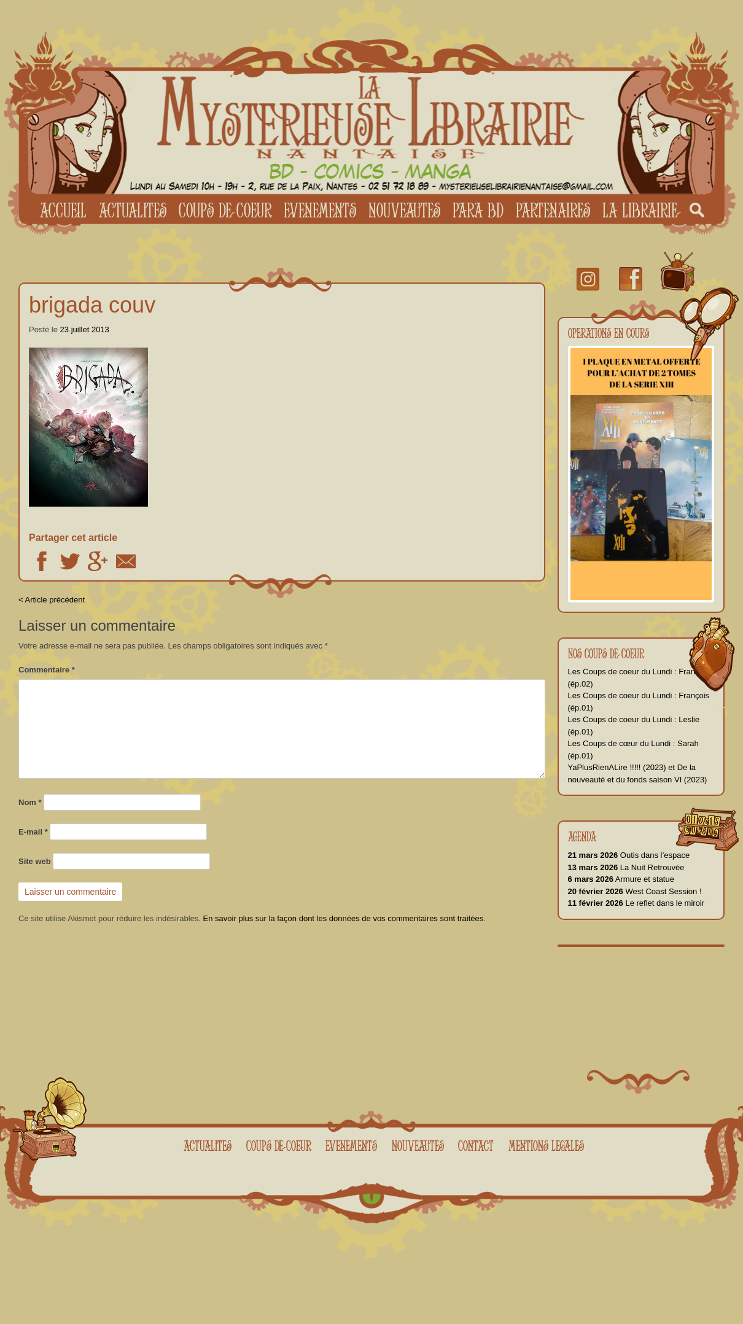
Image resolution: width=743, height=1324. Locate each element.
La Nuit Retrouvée (626, 867)
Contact (476, 1145)
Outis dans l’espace (629, 855)
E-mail (33, 831)
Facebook (42, 561)
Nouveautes (404, 210)
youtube (677, 272)
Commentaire (46, 669)
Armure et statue (621, 879)
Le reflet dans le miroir (636, 903)
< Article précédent (51, 599)
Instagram (588, 279)
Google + (97, 561)
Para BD (478, 210)
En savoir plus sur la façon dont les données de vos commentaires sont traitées (343, 918)
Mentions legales (546, 1145)
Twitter (70, 561)
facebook (630, 279)
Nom (30, 802)
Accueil (63, 210)
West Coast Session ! (635, 891)
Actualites (132, 210)
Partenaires (553, 210)
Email (126, 561)
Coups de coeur (225, 210)
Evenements (320, 210)
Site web (34, 861)
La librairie (639, 210)
